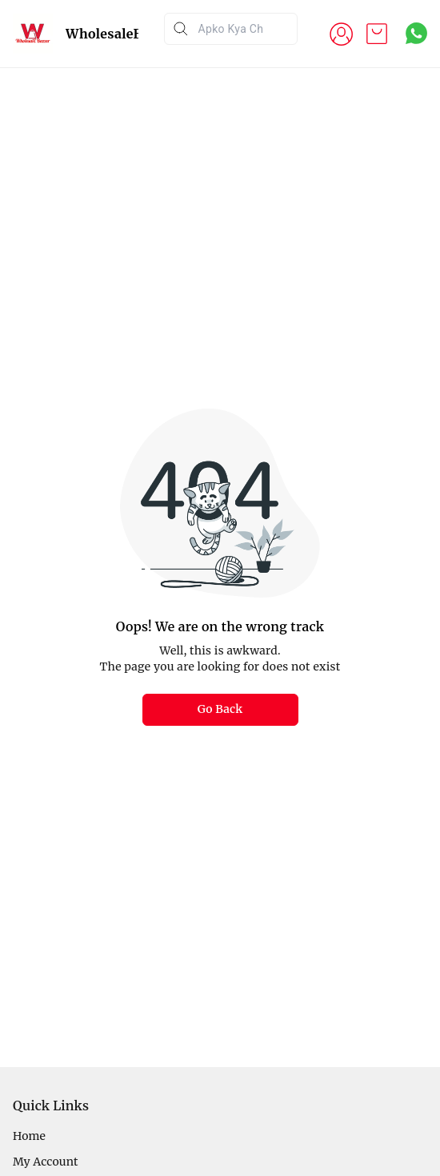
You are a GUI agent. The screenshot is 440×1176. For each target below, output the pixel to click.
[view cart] (377, 34)
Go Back (220, 709)
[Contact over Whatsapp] (416, 33)
